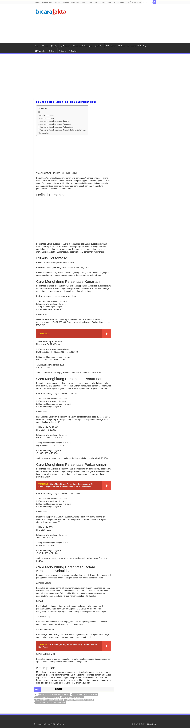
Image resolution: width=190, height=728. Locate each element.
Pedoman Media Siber (71, 2)
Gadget (54, 46)
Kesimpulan (43, 133)
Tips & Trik (40, 51)
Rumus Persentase (46, 118)
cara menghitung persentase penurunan (50, 703)
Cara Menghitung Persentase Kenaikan (54, 121)
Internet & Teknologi (136, 46)
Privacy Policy (93, 2)
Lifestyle (98, 46)
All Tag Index (119, 2)
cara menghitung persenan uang (47, 697)
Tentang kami (47, 2)
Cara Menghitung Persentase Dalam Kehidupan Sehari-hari (62, 130)
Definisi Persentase (46, 115)
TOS (83, 2)
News (121, 46)
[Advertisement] (110, 23)
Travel (52, 51)
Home (37, 2)
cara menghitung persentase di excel (49, 700)
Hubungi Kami (106, 2)
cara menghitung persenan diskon (85, 695)
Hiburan (65, 46)
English (73, 51)
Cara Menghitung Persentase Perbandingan (56, 127)
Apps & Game (41, 46)
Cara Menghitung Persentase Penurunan (55, 124)
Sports (62, 51)
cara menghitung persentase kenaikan (79, 700)
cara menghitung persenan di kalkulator (55, 695)
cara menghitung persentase (73, 697)
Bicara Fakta (151, 724)
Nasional (110, 46)
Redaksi (58, 2)
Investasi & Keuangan (82, 46)
